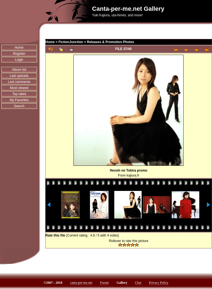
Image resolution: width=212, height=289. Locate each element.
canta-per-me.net (81, 283)
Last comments (19, 82)
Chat (138, 283)
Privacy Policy (158, 283)
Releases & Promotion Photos (110, 42)
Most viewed (19, 88)
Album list (19, 70)
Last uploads (19, 76)
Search (19, 106)
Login (19, 60)
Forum (104, 283)
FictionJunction (71, 42)
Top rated (19, 94)
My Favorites (19, 100)
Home (19, 47)
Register (19, 54)
